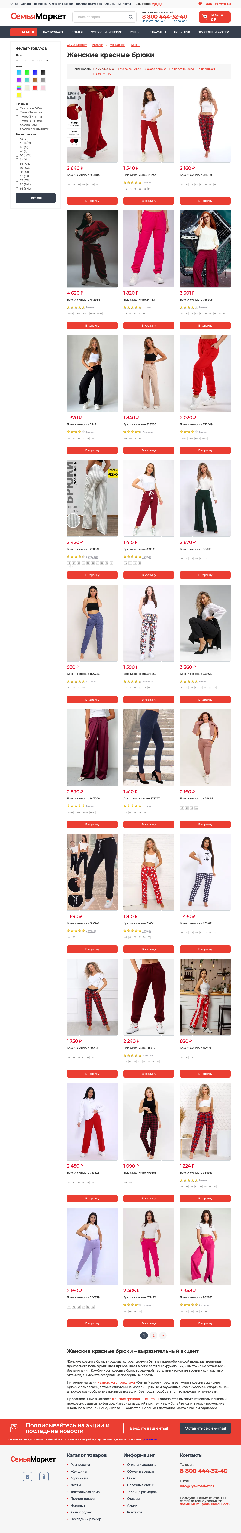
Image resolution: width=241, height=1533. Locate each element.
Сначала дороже (155, 69)
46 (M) (22, 147)
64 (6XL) (23, 184)
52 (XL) (22, 159)
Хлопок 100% (26, 125)
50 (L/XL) (23, 155)
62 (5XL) (23, 180)
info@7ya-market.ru (197, 1486)
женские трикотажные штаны (135, 1399)
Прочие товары (83, 1498)
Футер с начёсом (29, 120)
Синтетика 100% (29, 108)
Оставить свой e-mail (205, 1428)
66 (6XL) (23, 188)
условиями (150, 1439)
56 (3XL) (23, 167)
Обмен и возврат (61, 3)
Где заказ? (180, 21)
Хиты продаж (81, 1512)
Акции (132, 1505)
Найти (130, 17)
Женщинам (80, 1471)
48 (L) (21, 151)
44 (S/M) (23, 143)
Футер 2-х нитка (29, 112)
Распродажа (53, 32)
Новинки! (182, 32)
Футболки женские (106, 32)
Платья (77, 32)
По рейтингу (102, 73)
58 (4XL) (23, 172)
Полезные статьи (140, 1485)
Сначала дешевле (128, 69)
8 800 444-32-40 (164, 16)
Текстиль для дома (85, 1492)
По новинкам (205, 69)
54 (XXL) (23, 163)
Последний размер (213, 32)
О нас (14, 3)
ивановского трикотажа (116, 1382)
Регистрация (223, 3)
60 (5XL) (23, 176)
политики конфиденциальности (205, 1504)
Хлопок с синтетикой (32, 129)
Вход (209, 3)
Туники (136, 32)
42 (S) (21, 138)
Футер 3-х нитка (29, 116)
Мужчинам (79, 1478)
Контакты (124, 3)
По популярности (181, 69)
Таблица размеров (89, 3)
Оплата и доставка (34, 3)
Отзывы (109, 3)
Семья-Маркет (38, 17)
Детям (76, 1485)
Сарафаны (157, 32)
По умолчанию (103, 69)
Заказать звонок (153, 21)
